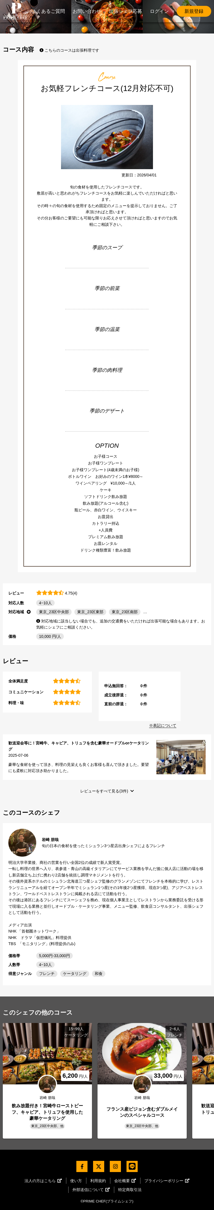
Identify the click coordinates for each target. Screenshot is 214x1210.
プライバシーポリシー (166, 1180)
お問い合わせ (87, 11)
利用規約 (98, 1180)
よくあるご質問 (48, 11)
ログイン (159, 11)
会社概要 (125, 1180)
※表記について (162, 725)
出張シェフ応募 (125, 11)
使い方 (76, 1180)
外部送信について (91, 1189)
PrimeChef (15, 11)
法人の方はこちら (43, 1180)
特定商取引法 (130, 1189)
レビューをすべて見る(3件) (104, 791)
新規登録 (193, 11)
